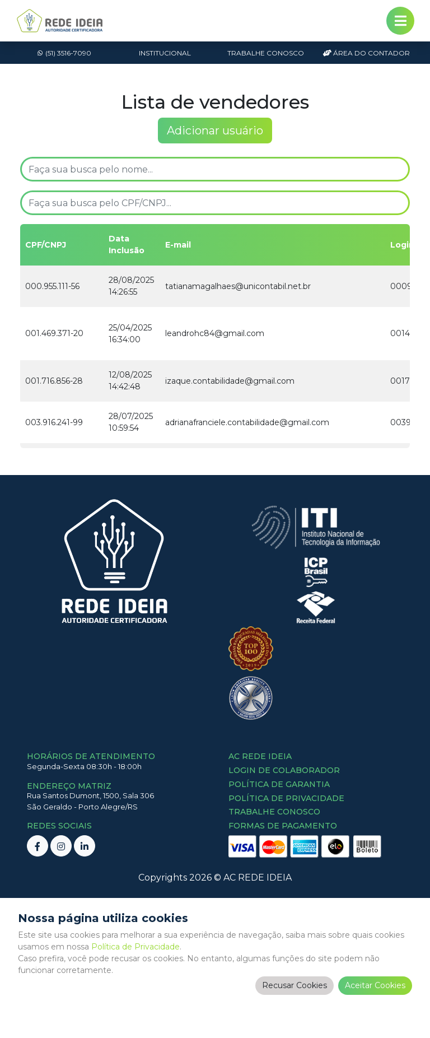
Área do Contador (366, 53)
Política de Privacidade (135, 947)
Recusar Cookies (294, 985)
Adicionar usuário (215, 130)
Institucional (165, 53)
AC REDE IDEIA (257, 877)
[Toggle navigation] (400, 21)
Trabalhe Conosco (265, 53)
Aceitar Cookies (375, 985)
